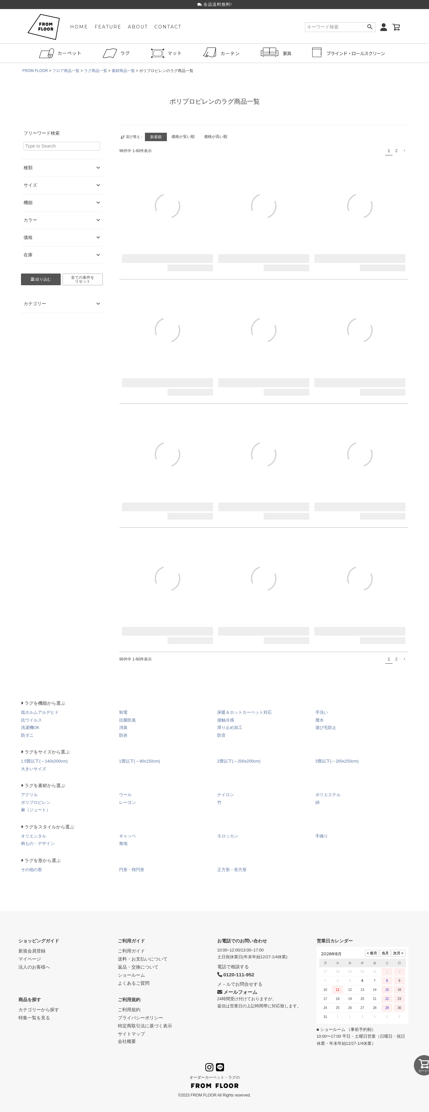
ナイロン (225, 794)
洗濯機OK (30, 727)
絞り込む (41, 279)
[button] (404, 150)
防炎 (123, 735)
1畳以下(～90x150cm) (139, 760)
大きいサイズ (33, 768)
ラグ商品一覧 (95, 70)
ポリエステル (328, 794)
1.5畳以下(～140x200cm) (44, 760)
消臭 (123, 727)
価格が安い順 (183, 136)
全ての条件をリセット (82, 279)
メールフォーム (237, 991)
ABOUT (138, 27)
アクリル (29, 794)
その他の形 (31, 869)
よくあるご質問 (133, 982)
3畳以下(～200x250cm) (337, 760)
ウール (125, 794)
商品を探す (29, 999)
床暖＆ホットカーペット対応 (244, 712)
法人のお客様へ (34, 966)
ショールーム (131, 974)
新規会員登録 (32, 950)
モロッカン (227, 835)
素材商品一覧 (123, 70)
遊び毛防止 (325, 727)
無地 (123, 843)
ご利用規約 (129, 999)
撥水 (319, 719)
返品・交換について (138, 966)
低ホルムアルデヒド (40, 712)
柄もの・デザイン (38, 843)
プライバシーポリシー (140, 1017)
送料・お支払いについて (143, 958)
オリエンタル (33, 835)
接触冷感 (225, 719)
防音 (221, 735)
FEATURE (108, 27)
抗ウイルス (31, 719)
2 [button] (396, 150)
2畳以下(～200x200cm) (239, 760)
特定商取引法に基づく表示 (145, 1025)
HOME (79, 27)
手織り (321, 835)
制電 (123, 712)
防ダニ (27, 735)
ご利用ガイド (131, 940)
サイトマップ (131, 1033)
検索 (370, 27)
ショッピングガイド (38, 940)
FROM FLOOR (35, 70)
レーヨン (127, 802)
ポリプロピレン (35, 802)
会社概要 (127, 1041)
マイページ (29, 958)
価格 (62, 237)
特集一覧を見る (34, 1017)
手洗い (321, 712)
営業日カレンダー (335, 940)
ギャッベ (127, 835)
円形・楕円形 (131, 869)
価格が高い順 (217, 136)
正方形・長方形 (232, 869)
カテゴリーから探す (38, 1009)
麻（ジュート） (35, 809)
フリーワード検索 (42, 132)
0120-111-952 (235, 974)
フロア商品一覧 (66, 70)
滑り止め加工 (229, 727)
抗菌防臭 (127, 719)
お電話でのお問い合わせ (242, 940)
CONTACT (167, 27)
